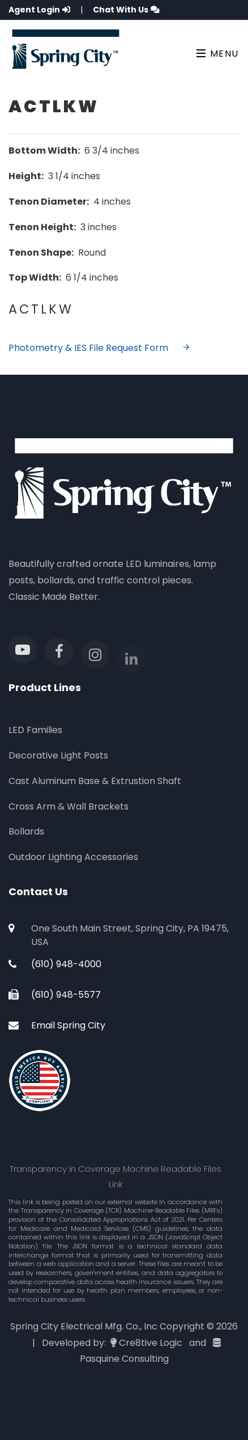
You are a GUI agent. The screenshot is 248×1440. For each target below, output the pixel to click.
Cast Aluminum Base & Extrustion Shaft (94, 780)
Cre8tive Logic (150, 1342)
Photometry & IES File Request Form (99, 347)
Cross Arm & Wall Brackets (68, 806)
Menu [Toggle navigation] (217, 53)
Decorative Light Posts (58, 755)
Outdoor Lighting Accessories (73, 856)
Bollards (26, 831)
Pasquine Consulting (124, 1358)
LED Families (35, 729)
